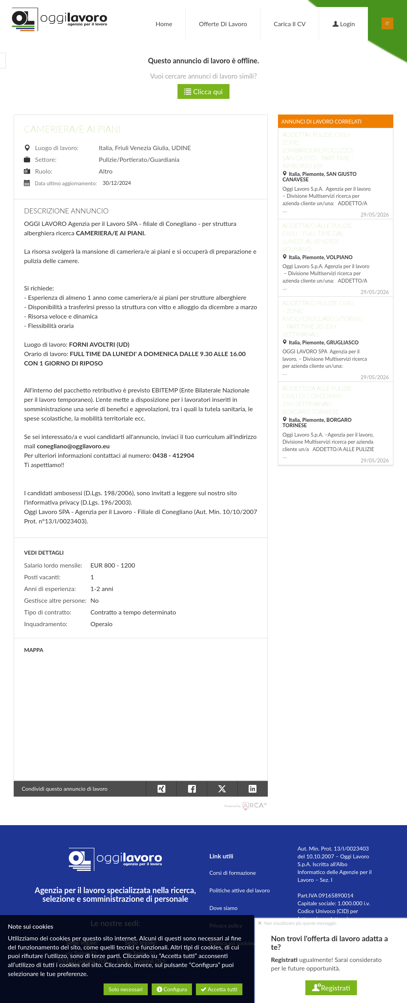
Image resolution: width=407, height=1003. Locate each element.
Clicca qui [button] (203, 91)
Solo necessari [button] (126, 989)
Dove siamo (223, 907)
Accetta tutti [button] (219, 989)
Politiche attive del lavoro (239, 890)
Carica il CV (290, 23)
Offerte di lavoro (223, 23)
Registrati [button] (331, 987)
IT (387, 23)
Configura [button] (172, 989)
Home (164, 23)
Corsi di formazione (232, 872)
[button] (252, 789)
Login (343, 23)
